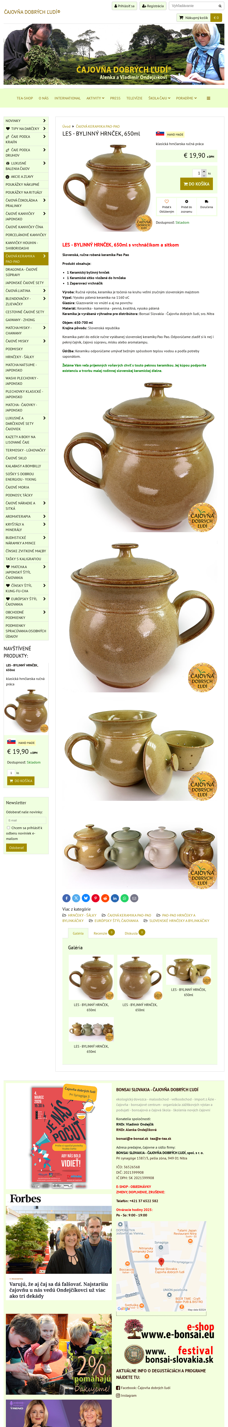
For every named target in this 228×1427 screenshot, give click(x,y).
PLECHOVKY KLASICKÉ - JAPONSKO (24, 394)
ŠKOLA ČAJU (159, 98)
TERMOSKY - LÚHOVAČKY (26, 450)
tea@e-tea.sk (160, 1138)
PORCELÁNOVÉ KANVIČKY (26, 235)
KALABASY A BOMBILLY (23, 466)
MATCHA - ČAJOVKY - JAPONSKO (21, 407)
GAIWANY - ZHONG (20, 319)
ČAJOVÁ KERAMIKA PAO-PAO (129, 915)
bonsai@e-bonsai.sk (132, 1138)
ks (13, 773)
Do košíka (197, 184)
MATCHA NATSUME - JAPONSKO (21, 367)
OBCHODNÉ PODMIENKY (27, 614)
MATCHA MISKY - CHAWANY (27, 330)
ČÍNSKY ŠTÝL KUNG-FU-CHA (27, 588)
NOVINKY (27, 121)
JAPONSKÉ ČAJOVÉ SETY (25, 282)
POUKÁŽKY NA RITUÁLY (24, 192)
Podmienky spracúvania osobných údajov (26, 631)
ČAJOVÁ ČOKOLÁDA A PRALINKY (27, 202)
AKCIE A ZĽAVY (19, 176)
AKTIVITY (95, 98)
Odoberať (16, 847)
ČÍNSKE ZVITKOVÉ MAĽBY (26, 551)
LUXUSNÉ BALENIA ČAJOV (27, 165)
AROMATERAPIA (27, 516)
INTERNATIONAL (68, 98)
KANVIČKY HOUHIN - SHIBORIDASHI (22, 245)
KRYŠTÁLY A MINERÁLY (27, 527)
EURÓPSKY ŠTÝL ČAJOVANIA (116, 920)
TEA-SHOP (25, 98)
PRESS (115, 98)
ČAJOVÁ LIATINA (27, 290)
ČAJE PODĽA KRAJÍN (27, 139)
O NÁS (44, 98)
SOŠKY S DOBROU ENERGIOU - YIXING (21, 477)
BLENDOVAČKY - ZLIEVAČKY (27, 301)
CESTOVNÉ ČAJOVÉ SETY (25, 312)
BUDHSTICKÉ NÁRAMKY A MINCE (27, 540)
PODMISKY (14, 349)
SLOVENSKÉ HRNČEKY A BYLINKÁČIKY (179, 920)
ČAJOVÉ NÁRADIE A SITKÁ (27, 505)
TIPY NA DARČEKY (27, 128)
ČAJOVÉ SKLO (16, 458)
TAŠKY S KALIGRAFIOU (23, 559)
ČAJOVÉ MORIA (17, 487)
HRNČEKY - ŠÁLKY (82, 915)
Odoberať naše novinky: (24, 812)
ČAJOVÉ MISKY (27, 341)
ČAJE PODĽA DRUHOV (27, 152)
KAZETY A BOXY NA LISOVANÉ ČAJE (20, 439)
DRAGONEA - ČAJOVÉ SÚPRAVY (22, 272)
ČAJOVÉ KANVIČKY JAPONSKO (27, 216)
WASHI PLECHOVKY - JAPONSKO (22, 381)
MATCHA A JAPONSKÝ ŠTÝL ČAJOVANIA (27, 572)
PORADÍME (186, 98)
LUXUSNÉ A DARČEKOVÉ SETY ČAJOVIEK (27, 423)
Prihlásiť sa (124, 6)
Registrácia (153, 6)
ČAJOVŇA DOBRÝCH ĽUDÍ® (32, 12)
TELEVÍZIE (134, 98)
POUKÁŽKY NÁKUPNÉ (22, 184)
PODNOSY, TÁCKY (19, 495)
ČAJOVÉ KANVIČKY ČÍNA (24, 227)
